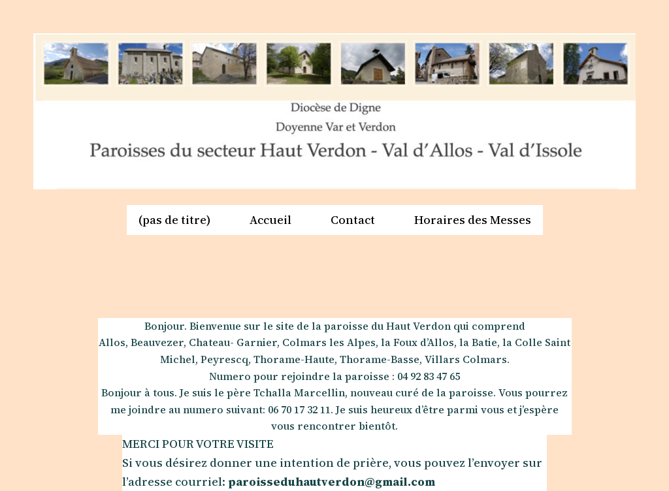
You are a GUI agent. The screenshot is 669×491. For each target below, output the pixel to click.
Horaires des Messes (472, 220)
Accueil (270, 220)
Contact (353, 220)
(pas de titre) (174, 220)
